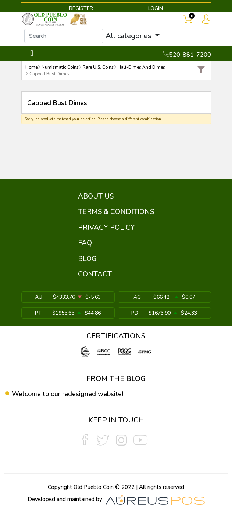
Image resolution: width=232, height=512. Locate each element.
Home (31, 67)
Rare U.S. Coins (98, 67)
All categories (129, 36)
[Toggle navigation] (31, 53)
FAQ (85, 243)
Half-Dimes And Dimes (141, 67)
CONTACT (95, 274)
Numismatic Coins (60, 67)
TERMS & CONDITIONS (116, 212)
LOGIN (155, 8)
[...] (63, 36)
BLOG (87, 259)
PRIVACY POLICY (106, 227)
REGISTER (81, 8)
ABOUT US (96, 196)
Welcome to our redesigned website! (67, 393)
